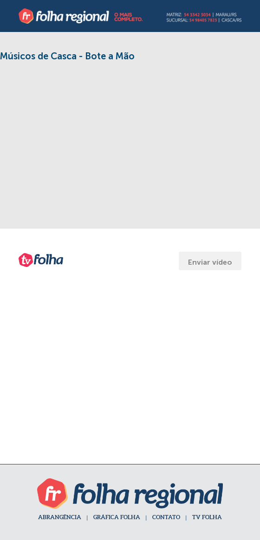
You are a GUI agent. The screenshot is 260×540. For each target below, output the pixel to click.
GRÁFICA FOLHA (116, 517)
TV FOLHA (207, 517)
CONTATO (166, 517)
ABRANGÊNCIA (59, 517)
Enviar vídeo (210, 262)
